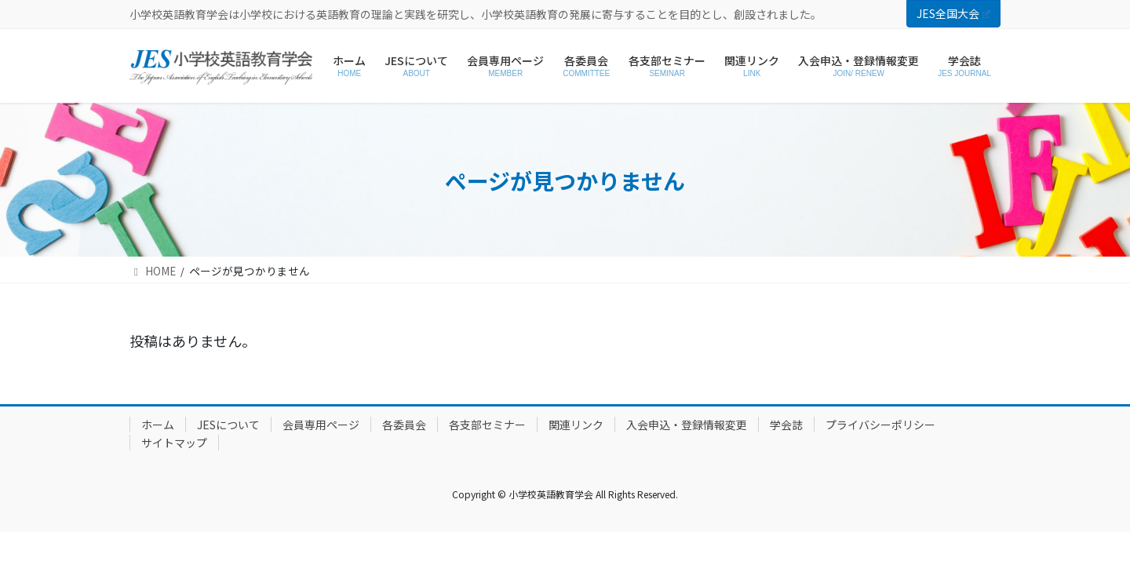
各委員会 (404, 424)
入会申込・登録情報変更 (686, 424)
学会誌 (786, 424)
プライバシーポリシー (880, 424)
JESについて (228, 424)
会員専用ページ (320, 424)
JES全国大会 (953, 13)
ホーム (157, 424)
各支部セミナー (487, 424)
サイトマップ (174, 442)
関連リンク (576, 424)
